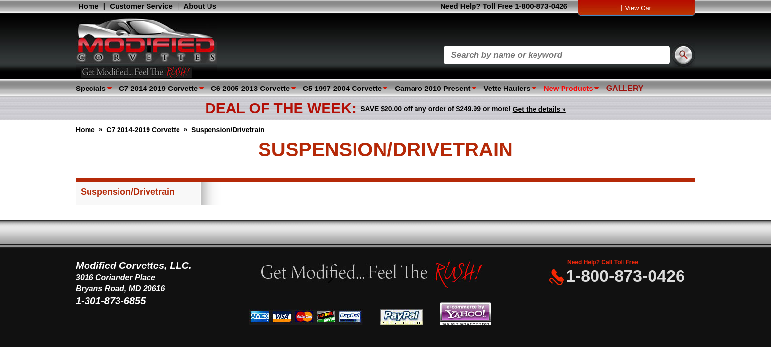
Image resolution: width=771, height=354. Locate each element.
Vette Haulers (507, 88)
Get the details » (539, 109)
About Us (199, 6)
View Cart (638, 8)
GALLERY (625, 88)
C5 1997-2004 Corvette (342, 88)
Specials (91, 88)
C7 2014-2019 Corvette (158, 88)
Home (88, 6)
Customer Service (141, 6)
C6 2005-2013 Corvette (250, 88)
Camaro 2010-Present (432, 88)
